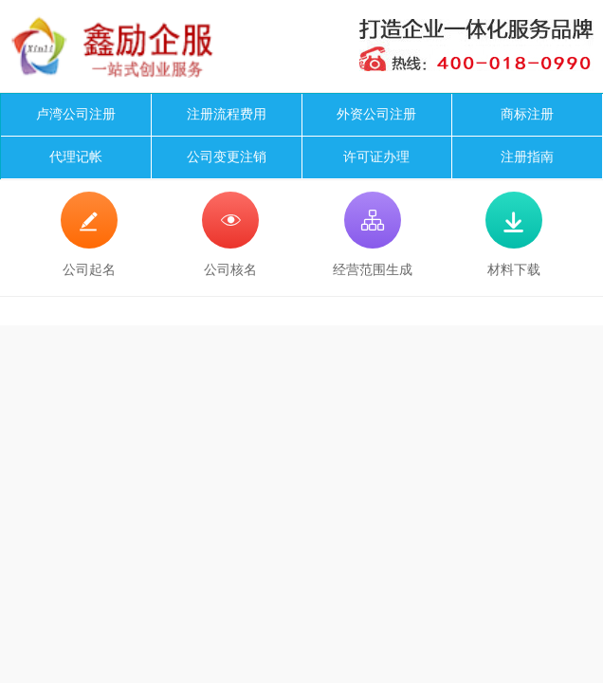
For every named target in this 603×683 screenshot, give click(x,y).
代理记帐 (75, 157)
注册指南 (527, 157)
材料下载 (513, 234)
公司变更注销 (226, 157)
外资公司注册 (376, 114)
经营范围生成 (372, 234)
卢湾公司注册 (76, 114)
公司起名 (89, 234)
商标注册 (527, 114)
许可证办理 (376, 157)
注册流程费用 (226, 114)
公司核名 (230, 234)
